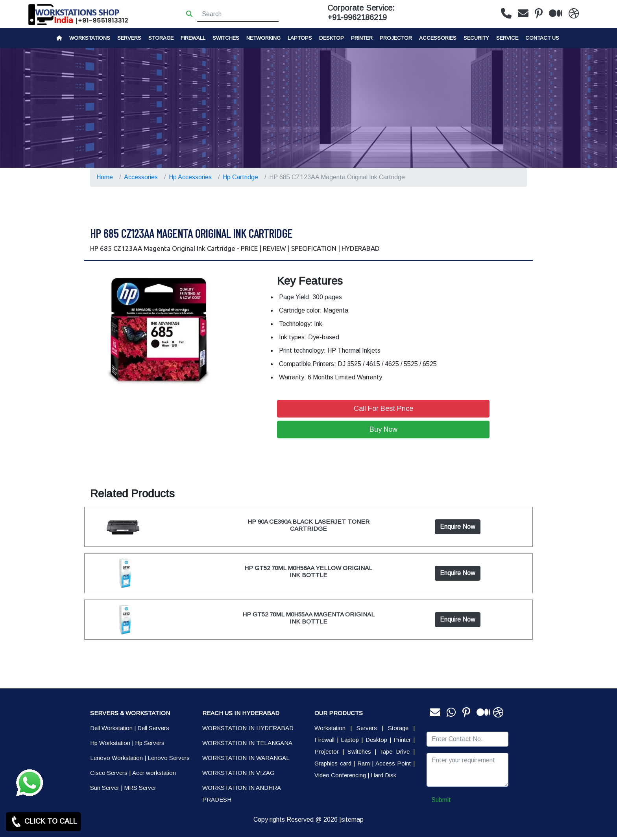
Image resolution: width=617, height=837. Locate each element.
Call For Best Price (383, 408)
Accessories (437, 38)
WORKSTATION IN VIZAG (238, 772)
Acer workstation (154, 772)
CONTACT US (542, 38)
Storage (398, 728)
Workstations (89, 38)
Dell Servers (153, 728)
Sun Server (104, 787)
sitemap (352, 819)
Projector (396, 38)
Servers (129, 38)
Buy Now (383, 429)
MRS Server (140, 787)
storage (161, 38)
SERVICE (507, 38)
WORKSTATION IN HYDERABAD (248, 728)
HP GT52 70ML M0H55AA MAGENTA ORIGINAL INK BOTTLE (308, 618)
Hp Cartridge (240, 177)
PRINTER (362, 38)
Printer (402, 739)
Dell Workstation (111, 728)
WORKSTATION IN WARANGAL (246, 757)
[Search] (238, 14)
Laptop (350, 739)
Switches (225, 38)
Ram (363, 763)
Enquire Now (457, 526)
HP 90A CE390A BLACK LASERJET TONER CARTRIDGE (308, 525)
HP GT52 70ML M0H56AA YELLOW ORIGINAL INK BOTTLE (308, 571)
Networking (263, 38)
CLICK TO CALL (43, 821)
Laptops (300, 38)
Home (104, 177)
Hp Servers (149, 743)
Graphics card (332, 763)
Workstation (329, 728)
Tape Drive (395, 751)
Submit (441, 800)
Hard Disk (383, 775)
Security (476, 38)
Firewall (193, 38)
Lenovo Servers (169, 757)
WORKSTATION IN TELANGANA (247, 743)
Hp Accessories (190, 177)
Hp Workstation (110, 743)
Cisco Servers (108, 772)
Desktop (331, 38)
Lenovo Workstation (116, 757)
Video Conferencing (340, 775)
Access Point (393, 763)
